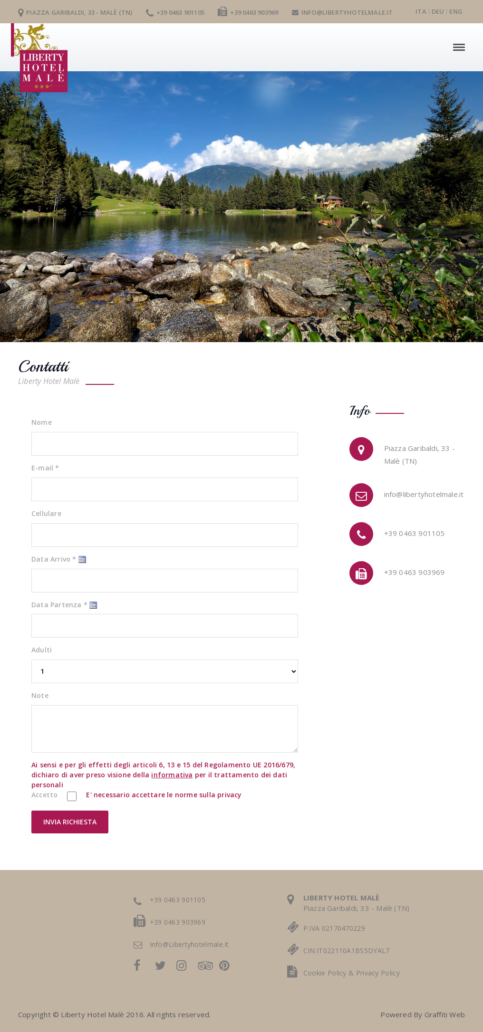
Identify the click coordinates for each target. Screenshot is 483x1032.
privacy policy (378, 972)
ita (420, 11)
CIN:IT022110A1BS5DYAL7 (346, 950)
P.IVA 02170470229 (334, 928)
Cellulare (46, 513)
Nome (41, 422)
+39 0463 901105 (175, 12)
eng (456, 11)
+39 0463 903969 (248, 12)
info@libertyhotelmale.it (342, 12)
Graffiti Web (445, 1014)
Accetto (44, 794)
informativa (172, 774)
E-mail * (45, 467)
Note (39, 695)
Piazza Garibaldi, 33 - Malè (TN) (75, 12)
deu (438, 11)
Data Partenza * (59, 604)
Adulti (41, 649)
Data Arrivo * (54, 559)
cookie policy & (329, 972)
